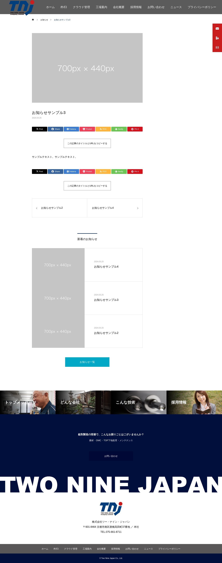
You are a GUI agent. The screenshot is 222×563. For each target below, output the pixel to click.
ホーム (50, 7)
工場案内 (101, 7)
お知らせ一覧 (87, 362)
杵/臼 (64, 7)
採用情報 (136, 7)
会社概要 (118, 7)
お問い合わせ (156, 7)
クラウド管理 (81, 7)
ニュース (176, 7)
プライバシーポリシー (202, 7)
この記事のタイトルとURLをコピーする (87, 143)
